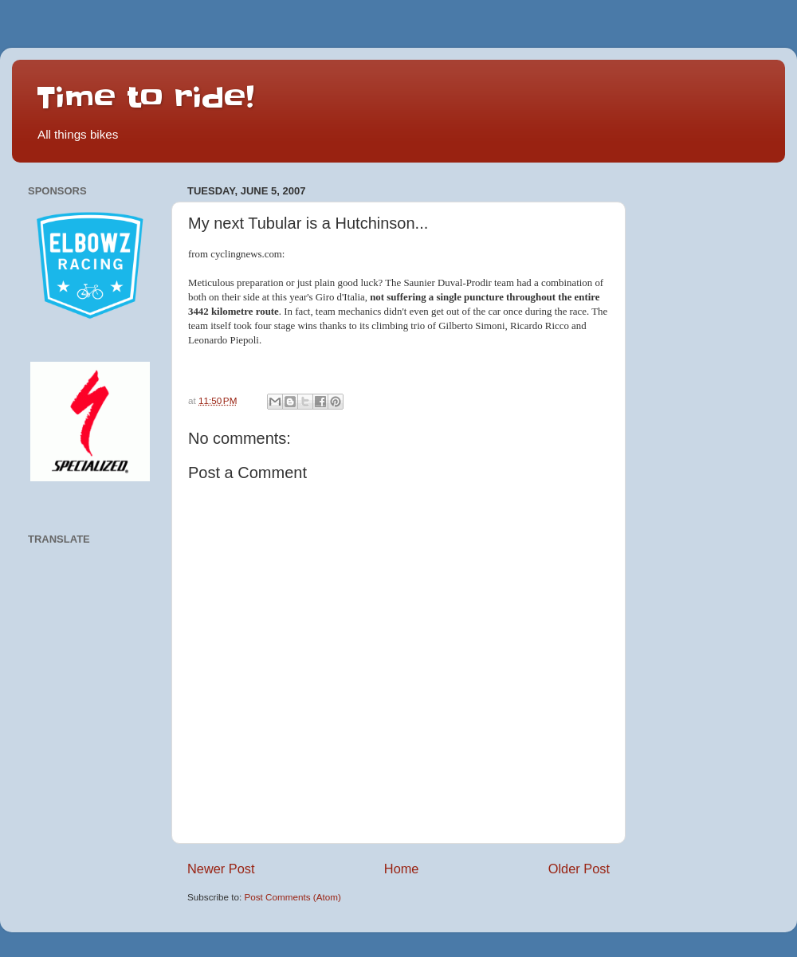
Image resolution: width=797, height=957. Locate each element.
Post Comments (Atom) (292, 897)
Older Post (579, 868)
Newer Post (221, 868)
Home (401, 868)
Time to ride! (145, 97)
